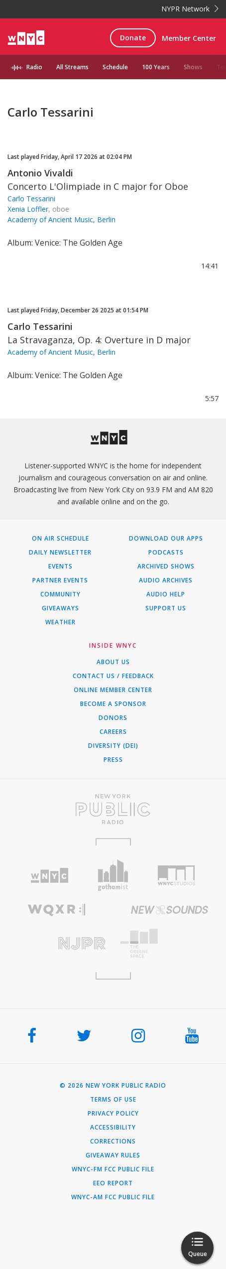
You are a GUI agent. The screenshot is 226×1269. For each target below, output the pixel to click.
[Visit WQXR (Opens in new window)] (56, 910)
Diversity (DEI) (113, 746)
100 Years (156, 67)
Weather (60, 622)
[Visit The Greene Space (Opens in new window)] (169, 943)
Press (113, 760)
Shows (193, 67)
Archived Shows (166, 566)
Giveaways (60, 608)
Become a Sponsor (113, 704)
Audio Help (165, 594)
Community (60, 594)
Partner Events (60, 580)
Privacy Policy (113, 1114)
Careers (113, 732)
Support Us (165, 608)
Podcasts (166, 553)
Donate (133, 37)
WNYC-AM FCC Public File (113, 1197)
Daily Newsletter (60, 553)
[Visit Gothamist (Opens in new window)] (112, 875)
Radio (34, 67)
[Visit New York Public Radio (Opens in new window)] (113, 809)
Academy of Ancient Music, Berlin (61, 219)
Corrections (113, 1141)
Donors (113, 718)
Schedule (115, 67)
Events (60, 566)
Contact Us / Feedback (113, 676)
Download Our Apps (166, 539)
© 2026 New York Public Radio (113, 1086)
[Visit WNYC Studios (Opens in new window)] (176, 875)
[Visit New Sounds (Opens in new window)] (169, 909)
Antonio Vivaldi (40, 173)
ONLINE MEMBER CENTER (113, 690)
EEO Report (113, 1183)
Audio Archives (166, 580)
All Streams (72, 67)
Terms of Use (113, 1100)
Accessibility (113, 1127)
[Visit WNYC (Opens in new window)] (49, 875)
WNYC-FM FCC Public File (113, 1169)
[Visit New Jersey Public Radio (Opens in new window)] (56, 943)
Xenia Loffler (27, 209)
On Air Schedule (60, 539)
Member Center (189, 38)
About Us (113, 662)
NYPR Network (190, 8)
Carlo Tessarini (31, 198)
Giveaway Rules (113, 1155)
